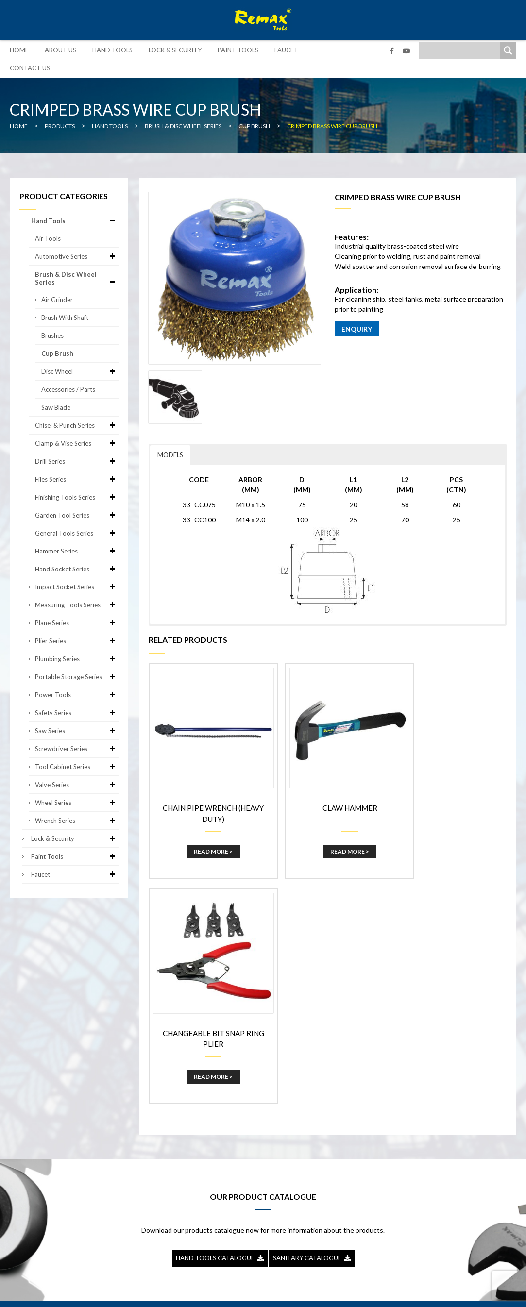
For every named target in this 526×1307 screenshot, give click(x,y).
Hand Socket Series (77, 569)
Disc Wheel (80, 371)
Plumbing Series (77, 659)
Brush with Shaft (64, 317)
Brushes (52, 335)
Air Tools (48, 238)
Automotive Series (77, 256)
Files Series (77, 479)
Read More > (206, 838)
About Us (60, 50)
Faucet (286, 50)
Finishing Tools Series (77, 497)
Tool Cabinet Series (77, 767)
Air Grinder (57, 299)
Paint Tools (238, 50)
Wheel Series (77, 802)
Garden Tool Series (77, 515)
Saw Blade (55, 407)
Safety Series (77, 713)
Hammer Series (77, 551)
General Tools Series (77, 533)
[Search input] (461, 50)
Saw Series (77, 731)
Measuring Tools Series (77, 605)
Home (19, 50)
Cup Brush (57, 353)
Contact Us (30, 68)
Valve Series (77, 784)
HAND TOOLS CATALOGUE (220, 1021)
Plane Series (77, 623)
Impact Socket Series (77, 587)
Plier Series (77, 641)
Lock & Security (175, 50)
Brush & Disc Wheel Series (77, 278)
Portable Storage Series (77, 677)
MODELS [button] (170, 455)
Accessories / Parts (68, 389)
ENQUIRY (356, 329)
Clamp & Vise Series (77, 443)
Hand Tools (112, 50)
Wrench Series (77, 820)
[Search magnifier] (508, 50)
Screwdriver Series (77, 749)
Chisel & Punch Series (77, 425)
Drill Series (77, 461)
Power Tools (77, 695)
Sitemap (335, 1292)
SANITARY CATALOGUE (312, 1021)
